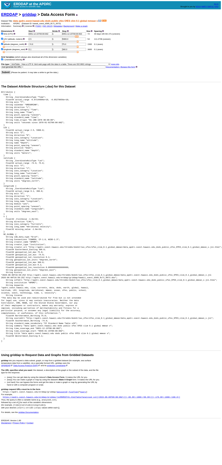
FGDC (38, 26)
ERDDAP (9, 14)
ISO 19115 (47, 26)
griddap (29, 14)
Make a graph (82, 26)
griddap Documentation (28, 412)
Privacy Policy (19, 423)
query (83, 392)
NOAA (198, 6)
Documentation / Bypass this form (120, 67)
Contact (30, 423)
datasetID (62, 392)
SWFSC (210, 6)
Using (5, 355)
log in (216, 4)
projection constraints (57, 365)
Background (68, 26)
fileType (73, 392)
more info (115, 64)
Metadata (58, 26)
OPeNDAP (7, 365)
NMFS (204, 6)
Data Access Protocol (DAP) (26, 365)
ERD (216, 6)
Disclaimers (6, 423)
